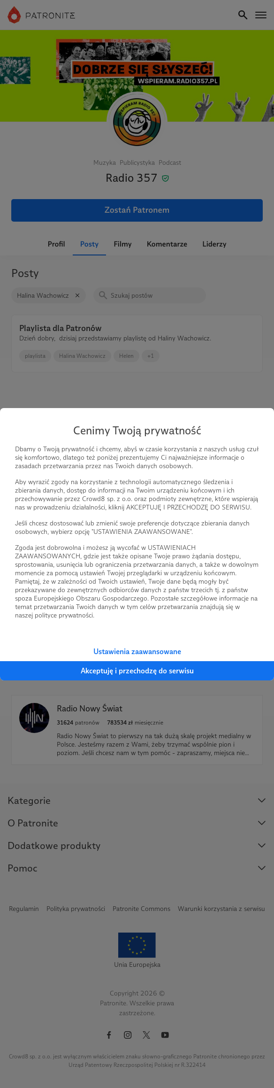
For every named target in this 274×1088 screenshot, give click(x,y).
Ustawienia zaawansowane (137, 651)
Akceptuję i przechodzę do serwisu (137, 671)
